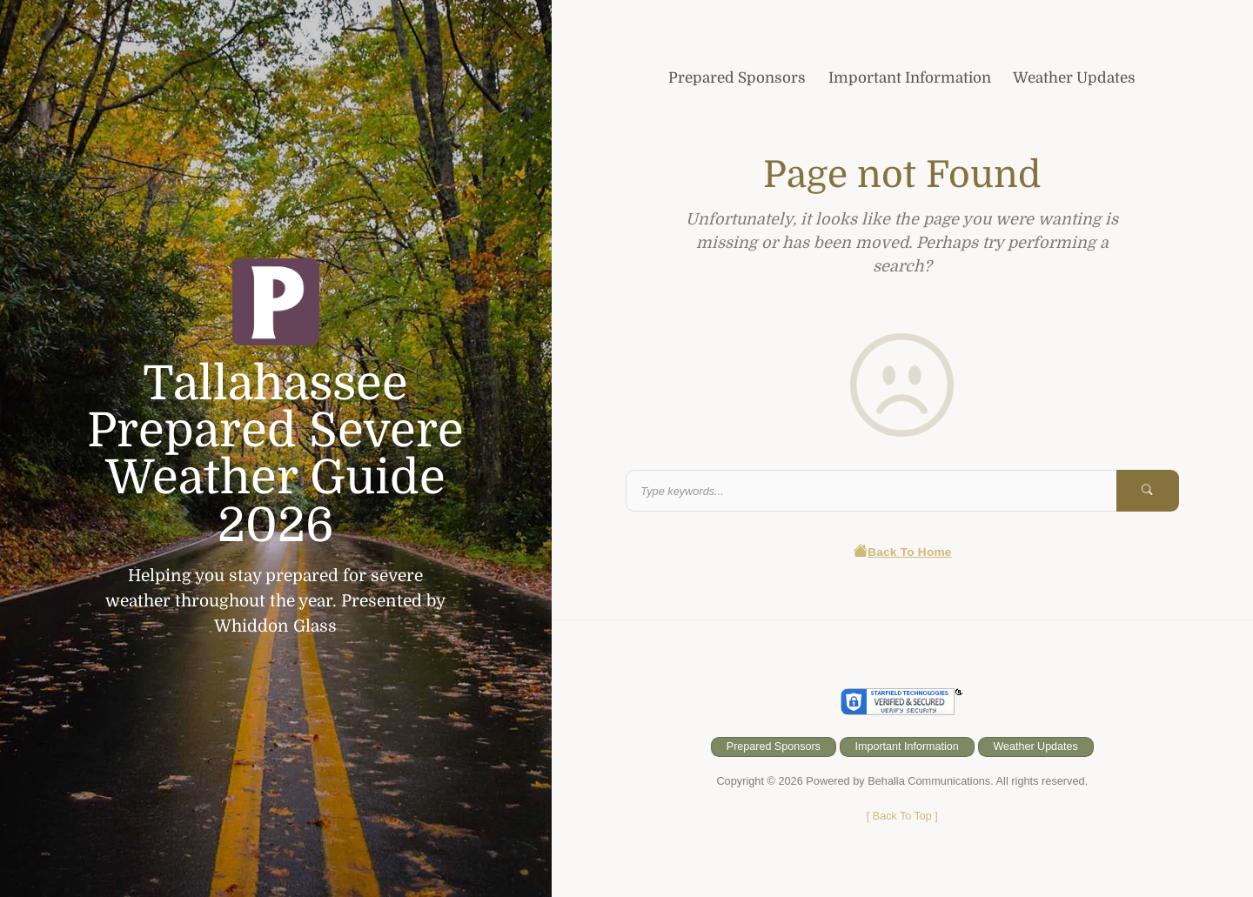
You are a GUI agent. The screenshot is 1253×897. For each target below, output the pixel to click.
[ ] (902, 816)
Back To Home (902, 552)
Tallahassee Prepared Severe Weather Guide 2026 (276, 454)
